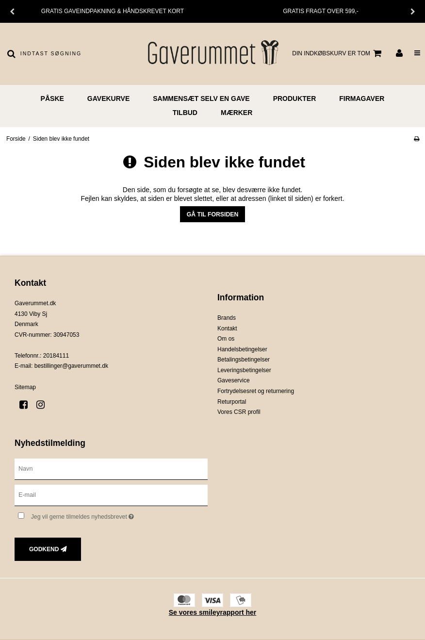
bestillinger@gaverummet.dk (71, 365)
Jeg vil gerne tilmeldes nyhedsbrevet (107, 515)
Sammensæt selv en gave (201, 98)
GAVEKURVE (108, 98)
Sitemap (25, 387)
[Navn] (111, 468)
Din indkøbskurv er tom (338, 53)
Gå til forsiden (213, 214)
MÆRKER (236, 112)
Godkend (44, 549)
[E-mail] (111, 494)
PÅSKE (52, 98)
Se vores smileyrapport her (213, 612)
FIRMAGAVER (361, 98)
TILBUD (185, 112)
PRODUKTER (294, 98)
